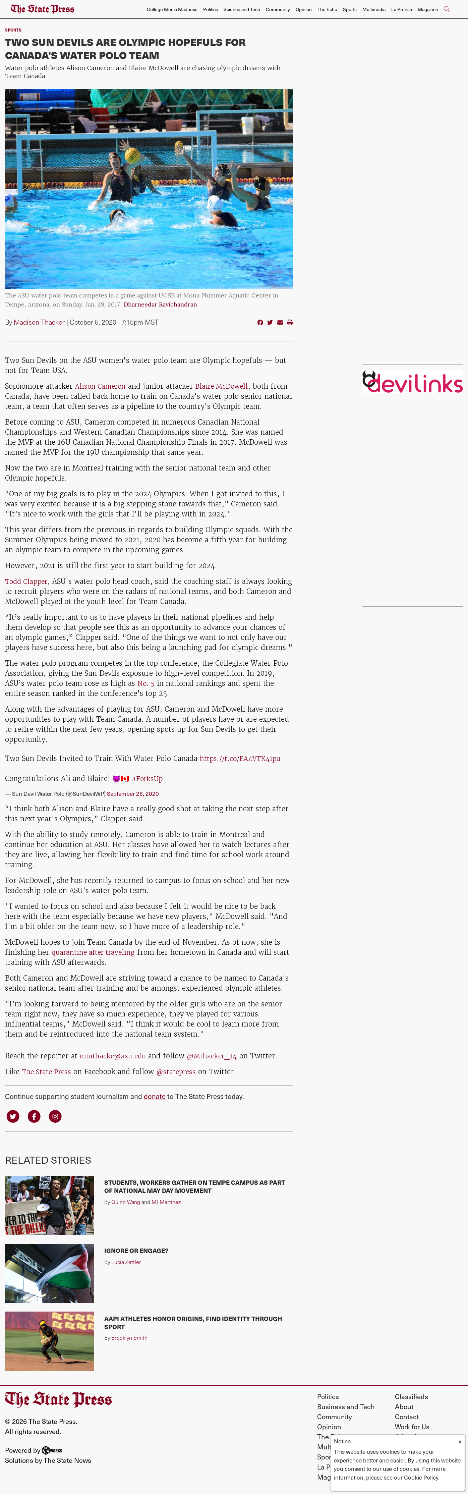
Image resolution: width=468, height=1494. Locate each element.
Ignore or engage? (136, 1251)
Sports (350, 9)
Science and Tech (242, 9)
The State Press (48, 1071)
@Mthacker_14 (215, 1056)
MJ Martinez (166, 1202)
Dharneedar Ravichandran (160, 305)
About (404, 1407)
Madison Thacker (39, 322)
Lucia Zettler (126, 1262)
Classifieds (411, 1397)
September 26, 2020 (133, 793)
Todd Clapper (28, 581)
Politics (210, 9)
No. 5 (146, 683)
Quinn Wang (125, 1202)
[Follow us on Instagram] (57, 1116)
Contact (407, 1417)
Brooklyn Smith (129, 1338)
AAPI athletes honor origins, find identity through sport (193, 1323)
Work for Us (412, 1427)
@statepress (179, 1071)
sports (13, 30)
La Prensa (401, 9)
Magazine (428, 9)
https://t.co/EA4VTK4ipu (242, 758)
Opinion (304, 9)
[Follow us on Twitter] (13, 1116)
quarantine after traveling (95, 952)
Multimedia (374, 9)
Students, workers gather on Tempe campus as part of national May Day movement (194, 1187)
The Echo (327, 9)
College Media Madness (172, 9)
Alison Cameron (102, 386)
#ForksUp (148, 778)
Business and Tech (346, 1407)
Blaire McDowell (225, 386)
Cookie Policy (421, 1477)
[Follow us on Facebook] (35, 1116)
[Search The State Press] (446, 9)
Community (278, 9)
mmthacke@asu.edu (114, 1056)
